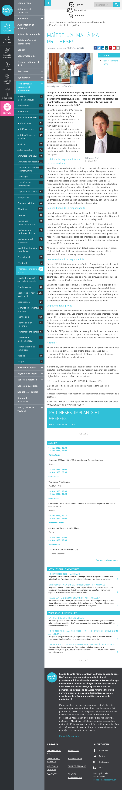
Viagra (20, 361)
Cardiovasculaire (26, 55)
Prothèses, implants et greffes (28, 270)
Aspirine (21, 144)
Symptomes (7, 69)
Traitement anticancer (28, 331)
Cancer (21, 49)
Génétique (22, 209)
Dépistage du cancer (27, 191)
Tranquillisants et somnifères (26, 348)
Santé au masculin (27, 379)
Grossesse (22, 71)
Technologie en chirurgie (24, 324)
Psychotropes (24, 287)
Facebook (100, 750)
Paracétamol (23, 257)
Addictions (22, 18)
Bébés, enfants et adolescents (26, 42)
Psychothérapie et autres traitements (26, 279)
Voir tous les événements (107, 560)
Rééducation (23, 301)
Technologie (23, 316)
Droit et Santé (7, 82)
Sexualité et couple (27, 391)
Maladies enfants (7, 56)
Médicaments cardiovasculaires (26, 231)
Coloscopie (22, 176)
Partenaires (80, 10)
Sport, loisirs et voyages (25, 409)
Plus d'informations (69, 736)
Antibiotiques (24, 123)
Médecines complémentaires (26, 222)
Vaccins (21, 355)
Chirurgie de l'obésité (28, 161)
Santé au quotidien (27, 385)
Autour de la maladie (28, 34)
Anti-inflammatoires (27, 117)
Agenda (79, 4)
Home (50, 21)
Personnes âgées (26, 367)
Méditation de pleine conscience (27, 249)
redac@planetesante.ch (104, 779)
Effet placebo (23, 197)
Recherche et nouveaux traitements (28, 294)
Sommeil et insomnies (23, 400)
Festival (7, 113)
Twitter (99, 756)
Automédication (25, 149)
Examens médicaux (26, 203)
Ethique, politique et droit (28, 64)
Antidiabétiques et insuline (26, 136)
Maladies (7, 43)
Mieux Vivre (7, 98)
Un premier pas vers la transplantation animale (76, 584)
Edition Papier (25, 2)
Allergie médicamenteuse (25, 98)
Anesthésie (22, 111)
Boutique (79, 15)
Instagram (101, 761)
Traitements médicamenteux (25, 339)
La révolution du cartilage (64, 574)
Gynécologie (23, 77)
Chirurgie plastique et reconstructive (28, 169)
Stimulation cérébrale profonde (28, 309)
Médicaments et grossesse (25, 240)
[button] (95, 48)
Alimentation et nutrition (25, 26)
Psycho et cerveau (27, 373)
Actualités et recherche (24, 10)
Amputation (23, 105)
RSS (98, 767)
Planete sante (7, 10)
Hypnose (21, 215)
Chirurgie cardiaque (27, 155)
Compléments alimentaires (24, 184)
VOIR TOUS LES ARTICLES (62, 424)
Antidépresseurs (25, 129)
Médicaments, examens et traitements (24, 87)
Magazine (7, 31)
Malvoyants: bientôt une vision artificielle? (74, 597)
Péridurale (22, 263)
